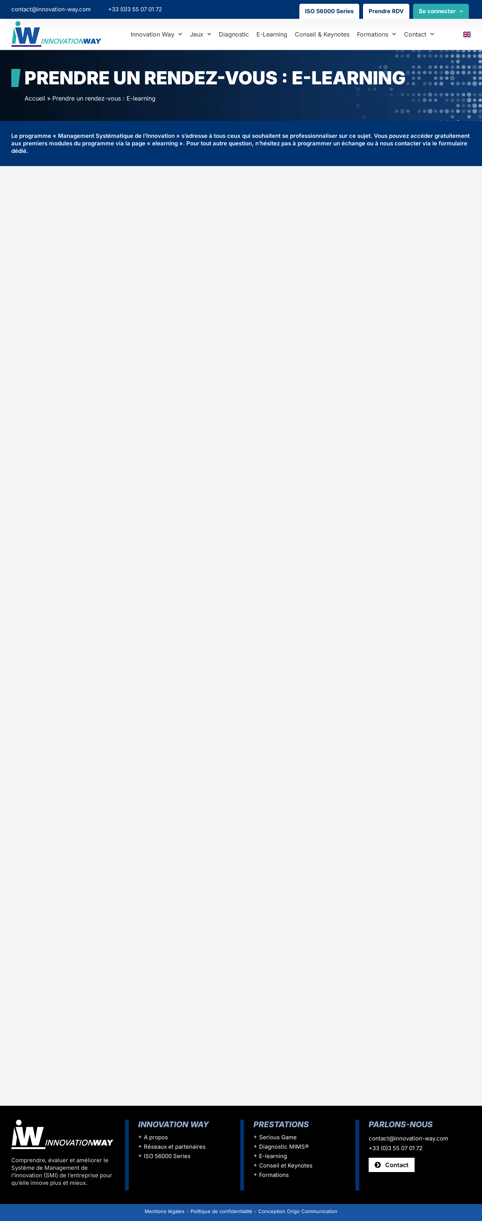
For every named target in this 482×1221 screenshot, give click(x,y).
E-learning (271, 34)
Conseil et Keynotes (286, 1166)
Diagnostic (234, 34)
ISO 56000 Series (329, 11)
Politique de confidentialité (221, 1211)
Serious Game (278, 1137)
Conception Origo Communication (297, 1211)
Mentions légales (165, 1211)
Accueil (34, 98)
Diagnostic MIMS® (284, 1147)
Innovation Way (156, 34)
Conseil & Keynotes (322, 34)
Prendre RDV (386, 11)
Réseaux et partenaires (175, 1147)
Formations (376, 34)
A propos (156, 1137)
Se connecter (441, 11)
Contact (419, 34)
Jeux (200, 34)
